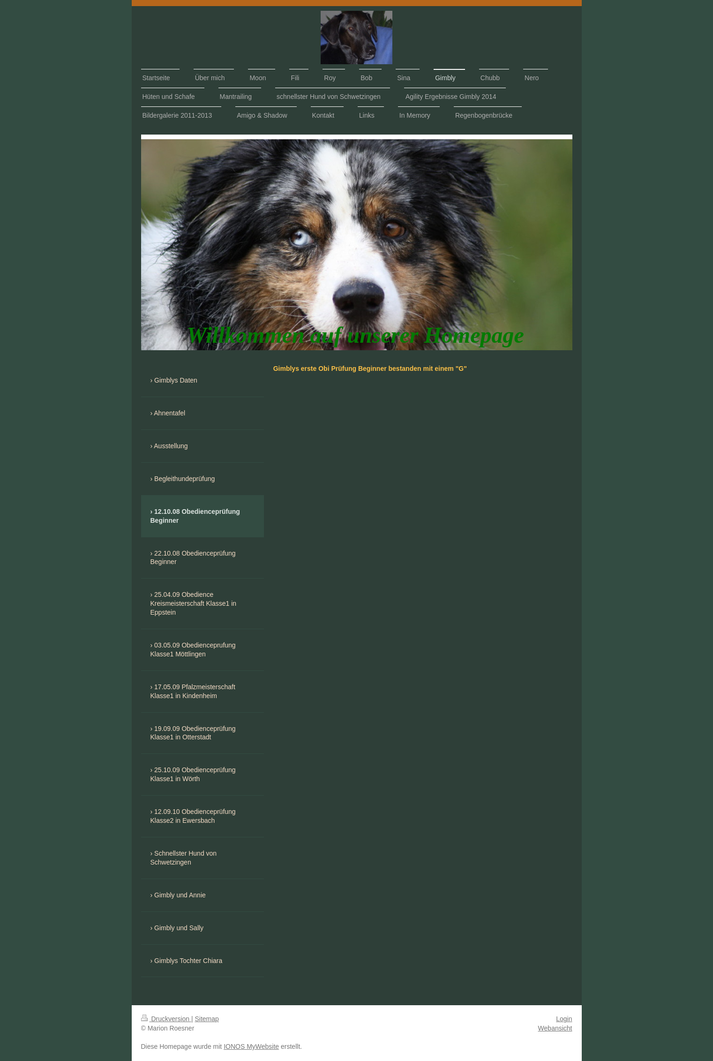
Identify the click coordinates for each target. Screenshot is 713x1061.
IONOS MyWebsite (251, 1046)
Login (564, 1019)
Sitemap (207, 1019)
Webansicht (555, 1028)
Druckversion (166, 1019)
